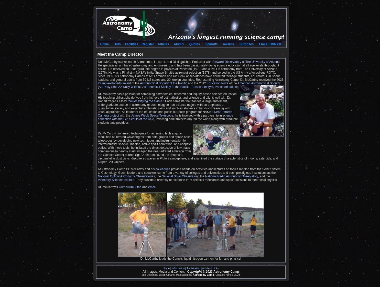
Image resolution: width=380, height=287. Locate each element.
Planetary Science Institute (116, 180)
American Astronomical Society (258, 83)
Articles (163, 44)
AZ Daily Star (108, 87)
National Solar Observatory (180, 176)
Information (178, 268)
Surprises (247, 44)
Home (104, 44)
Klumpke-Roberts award (115, 83)
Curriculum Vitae (130, 187)
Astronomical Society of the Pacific (163, 83)
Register (148, 44)
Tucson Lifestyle (202, 87)
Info (118, 44)
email (152, 187)
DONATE (276, 44)
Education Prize (217, 83)
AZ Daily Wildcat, (130, 87)
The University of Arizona (262, 62)
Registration (193, 268)
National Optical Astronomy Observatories (126, 176)
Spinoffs (211, 44)
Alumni (179, 44)
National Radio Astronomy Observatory (231, 176)
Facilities (131, 44)
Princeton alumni (226, 87)
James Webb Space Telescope (152, 115)
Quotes (194, 44)
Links (263, 44)
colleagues (163, 169)
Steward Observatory (226, 62)
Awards (228, 44)
